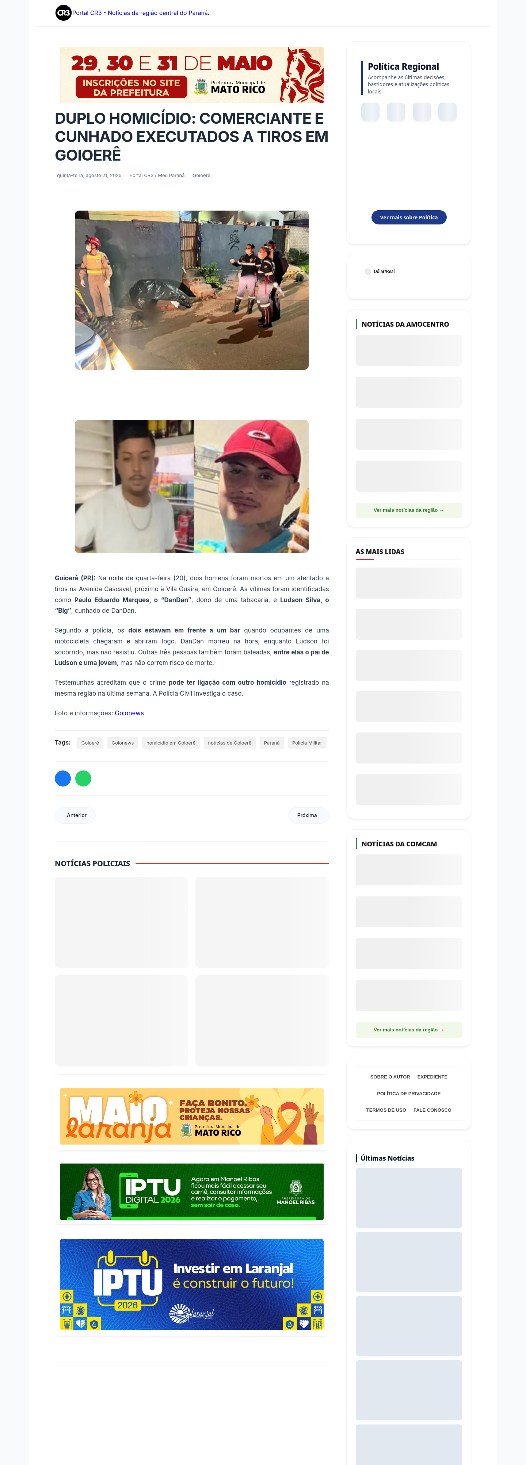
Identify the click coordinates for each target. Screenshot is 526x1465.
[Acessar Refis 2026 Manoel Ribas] (192, 1192)
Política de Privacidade (409, 1093)
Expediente (432, 1077)
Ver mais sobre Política (409, 217)
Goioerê (90, 743)
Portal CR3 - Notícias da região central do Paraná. (132, 13)
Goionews (129, 713)
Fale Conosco (432, 1110)
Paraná (272, 743)
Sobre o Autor (390, 1077)
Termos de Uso (386, 1110)
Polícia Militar (307, 743)
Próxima (307, 815)
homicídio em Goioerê (170, 743)
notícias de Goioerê (230, 743)
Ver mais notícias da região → (409, 510)
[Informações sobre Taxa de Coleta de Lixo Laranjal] (192, 1284)
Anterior (77, 815)
